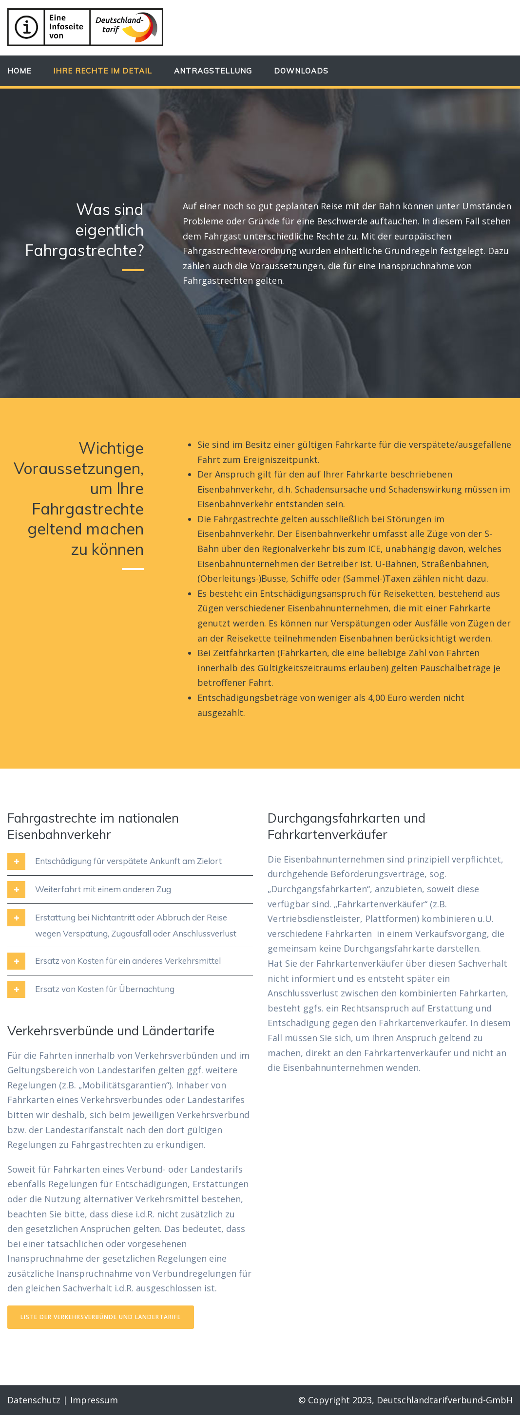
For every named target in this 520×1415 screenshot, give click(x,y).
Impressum (94, 1400)
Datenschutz (33, 1400)
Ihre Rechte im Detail (102, 70)
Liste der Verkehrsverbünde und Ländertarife (100, 1317)
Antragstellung (213, 70)
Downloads (301, 70)
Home (19, 70)
